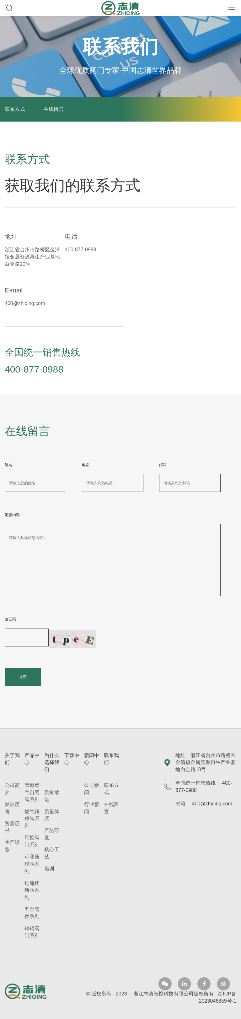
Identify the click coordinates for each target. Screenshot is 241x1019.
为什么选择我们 (51, 762)
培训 (49, 868)
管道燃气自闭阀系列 (32, 792)
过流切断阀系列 (32, 890)
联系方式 (15, 109)
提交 (23, 676)
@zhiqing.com (216, 803)
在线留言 (54, 109)
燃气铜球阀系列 (32, 819)
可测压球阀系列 (32, 864)
